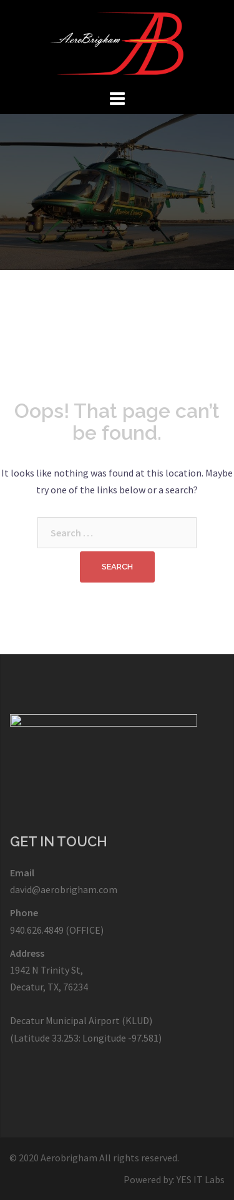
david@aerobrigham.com (63, 889)
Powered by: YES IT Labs (174, 1179)
